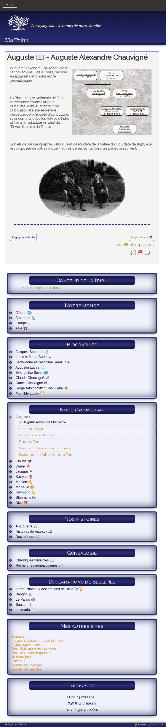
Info (132, 244)
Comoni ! (18, 661)
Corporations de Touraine (36, 435)
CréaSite (22, 724)
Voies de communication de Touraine (45, 448)
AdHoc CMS (157, 724)
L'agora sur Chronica (27, 645)
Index (119, 245)
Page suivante (140, 237)
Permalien (147, 245)
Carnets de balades (26, 669)
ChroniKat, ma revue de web (33, 649)
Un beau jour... (22, 657)
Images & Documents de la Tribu (37, 640)
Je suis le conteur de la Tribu (39, 288)
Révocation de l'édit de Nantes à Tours (46, 454)
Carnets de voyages (27, 665)
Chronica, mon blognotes (31, 653)
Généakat (18, 636)
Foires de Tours (29, 441)
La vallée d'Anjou (31, 428)
